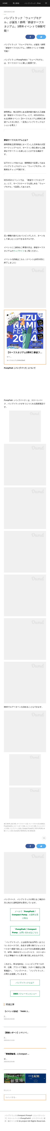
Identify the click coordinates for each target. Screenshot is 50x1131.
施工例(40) (7, 829)
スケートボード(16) (19, 831)
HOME (5, 3)
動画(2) (42, 829)
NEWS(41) (23, 836)
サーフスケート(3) (22, 829)
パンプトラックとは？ (25, 988)
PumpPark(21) (8, 831)
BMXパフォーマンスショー (25, 999)
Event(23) (17, 836)
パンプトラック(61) (16, 833)
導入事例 (16, 3)
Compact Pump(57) (28, 833)
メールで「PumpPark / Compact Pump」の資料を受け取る (25, 919)
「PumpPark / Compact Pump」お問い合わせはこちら (25, 936)
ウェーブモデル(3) (34, 829)
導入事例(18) (31, 836)
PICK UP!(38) (39, 833)
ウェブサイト (19, 251)
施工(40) (13, 829)
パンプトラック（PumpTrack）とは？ (33, 3)
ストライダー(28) (31, 831)
